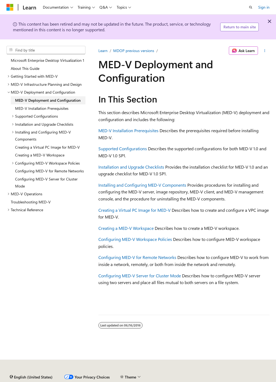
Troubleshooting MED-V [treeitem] (31, 201)
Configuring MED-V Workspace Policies (135, 239)
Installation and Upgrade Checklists (131, 167)
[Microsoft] (9, 7)
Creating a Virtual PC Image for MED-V (134, 210)
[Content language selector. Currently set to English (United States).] (31, 377)
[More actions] (265, 50)
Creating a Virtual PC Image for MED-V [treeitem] (47, 147)
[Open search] (250, 7)
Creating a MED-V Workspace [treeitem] (39, 155)
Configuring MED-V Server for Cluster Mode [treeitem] (46, 182)
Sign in (264, 7)
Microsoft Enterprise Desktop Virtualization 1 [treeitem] (47, 60)
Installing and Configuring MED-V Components (142, 185)
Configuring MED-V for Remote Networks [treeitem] (49, 170)
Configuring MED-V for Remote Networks (137, 257)
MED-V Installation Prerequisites (128, 130)
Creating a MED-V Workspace (126, 228)
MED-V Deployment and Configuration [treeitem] (48, 100)
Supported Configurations (122, 148)
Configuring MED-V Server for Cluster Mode (139, 275)
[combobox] (45, 50)
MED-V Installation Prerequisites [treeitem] (41, 108)
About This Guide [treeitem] (25, 68)
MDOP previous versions (133, 50)
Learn (103, 50)
